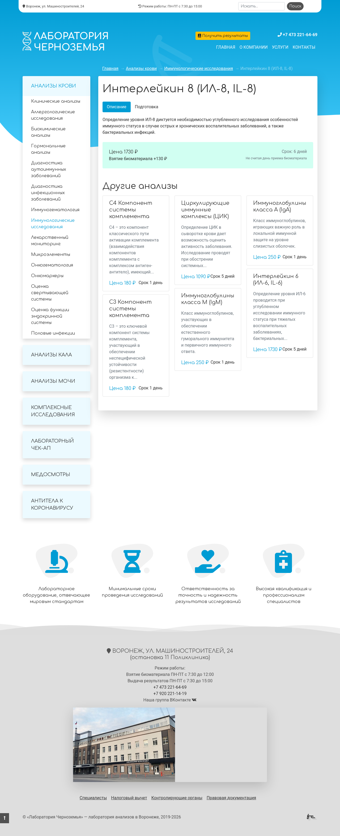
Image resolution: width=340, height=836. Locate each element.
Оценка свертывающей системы (49, 293)
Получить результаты (223, 36)
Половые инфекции (53, 333)
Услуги (280, 47)
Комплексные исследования (53, 411)
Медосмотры (50, 474)
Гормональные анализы (48, 149)
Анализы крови (53, 86)
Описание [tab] (116, 106)
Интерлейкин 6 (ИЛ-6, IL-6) (275, 279)
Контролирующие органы (176, 797)
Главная (225, 47)
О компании (254, 47)
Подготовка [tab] (146, 106)
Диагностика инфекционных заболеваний (48, 193)
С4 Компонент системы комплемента (130, 209)
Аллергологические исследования (53, 115)
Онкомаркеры (47, 275)
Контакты (304, 47)
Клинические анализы (55, 101)
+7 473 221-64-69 (300, 34)
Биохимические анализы (48, 132)
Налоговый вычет (129, 797)
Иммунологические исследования (53, 223)
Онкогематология (52, 265)
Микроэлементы (50, 254)
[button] (4, 818)
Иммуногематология (55, 209)
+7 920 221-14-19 (170, 693)
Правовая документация (231, 797)
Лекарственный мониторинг (49, 240)
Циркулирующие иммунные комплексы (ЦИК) (205, 209)
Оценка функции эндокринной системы (50, 316)
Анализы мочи (53, 381)
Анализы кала (51, 354)
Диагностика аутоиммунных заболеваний (48, 169)
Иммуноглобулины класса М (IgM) (207, 299)
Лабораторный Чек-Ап (52, 444)
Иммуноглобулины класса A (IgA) (279, 206)
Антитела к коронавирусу (52, 504)
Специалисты (93, 797)
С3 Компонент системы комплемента (130, 308)
